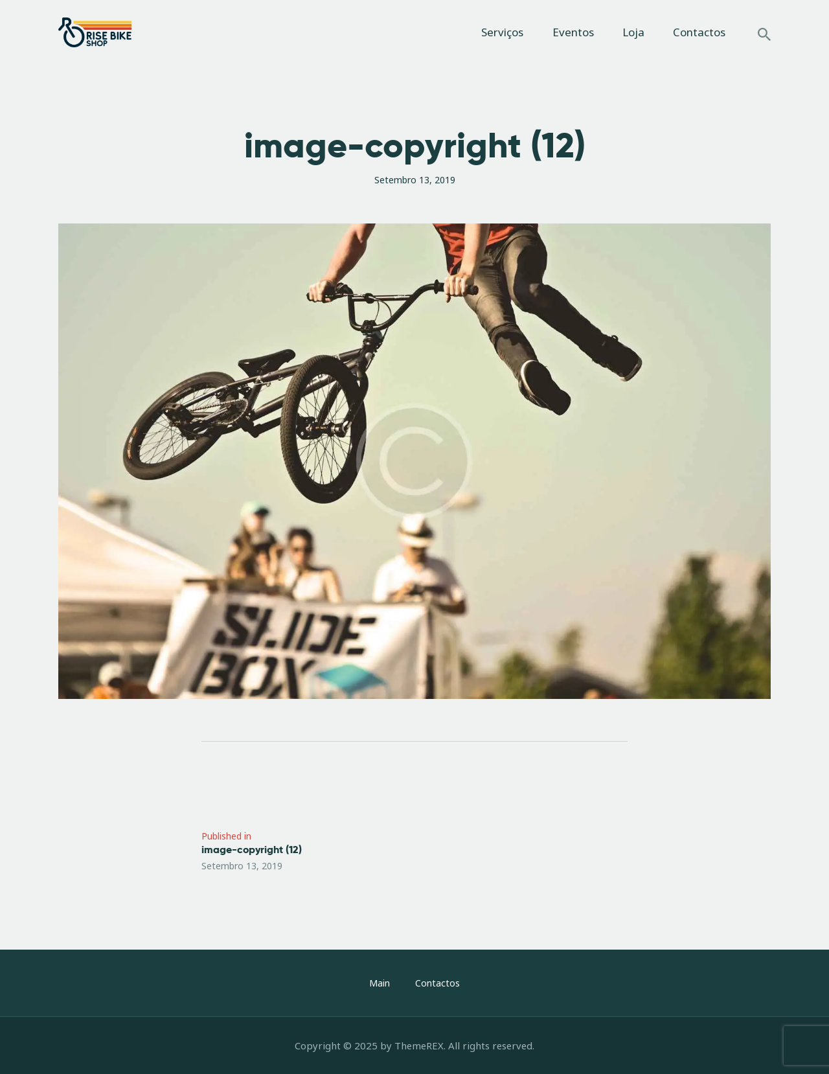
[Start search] (764, 34)
